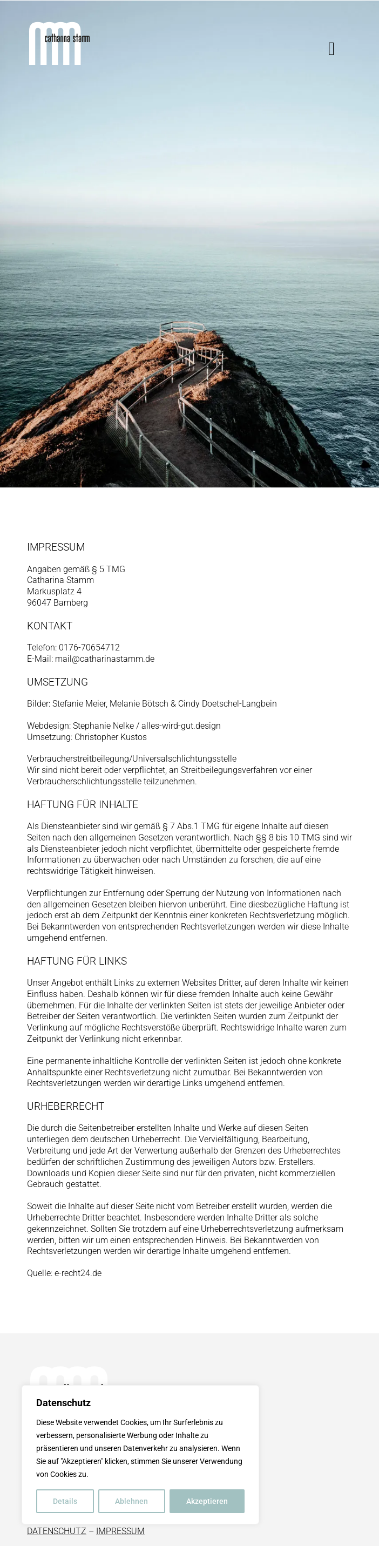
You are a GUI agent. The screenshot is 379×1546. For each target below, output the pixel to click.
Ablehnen (131, 1501)
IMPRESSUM (120, 1531)
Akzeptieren (207, 1501)
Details (65, 1501)
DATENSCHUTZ (56, 1531)
